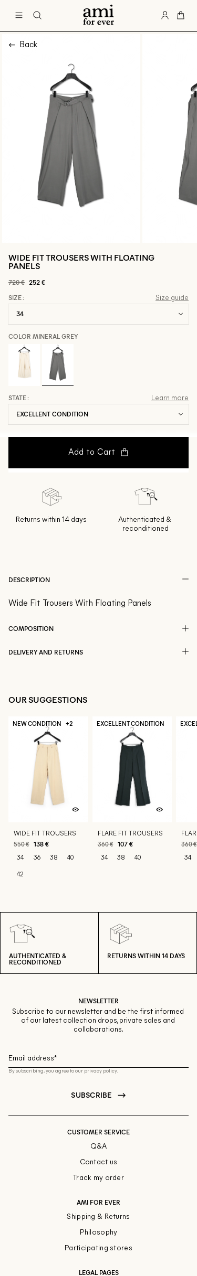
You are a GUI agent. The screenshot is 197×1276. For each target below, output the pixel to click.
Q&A (98, 1147)
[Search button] (37, 15)
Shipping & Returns (98, 1217)
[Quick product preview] (75, 809)
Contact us (99, 1162)
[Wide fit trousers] (48, 802)
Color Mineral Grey (43, 336)
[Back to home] (98, 15)
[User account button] (165, 15)
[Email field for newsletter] (98, 1057)
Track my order (98, 1178)
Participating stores (98, 1248)
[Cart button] (181, 15)
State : (18, 398)
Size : (16, 298)
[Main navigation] (18, 15)
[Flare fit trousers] (132, 802)
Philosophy (99, 1233)
